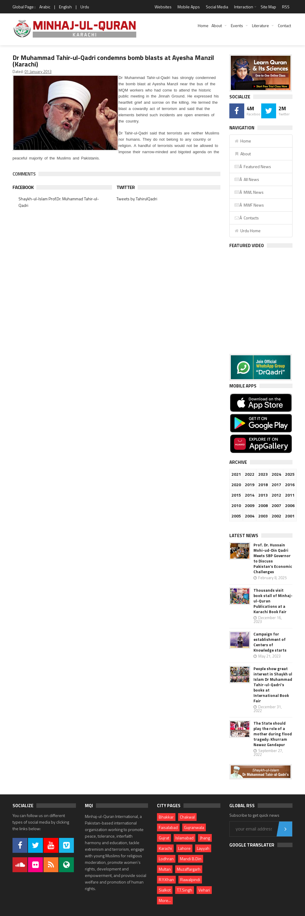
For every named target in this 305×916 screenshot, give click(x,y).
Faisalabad (168, 827)
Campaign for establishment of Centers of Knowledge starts (270, 642)
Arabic (44, 7)
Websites (163, 7)
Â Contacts (246, 218)
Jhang (205, 838)
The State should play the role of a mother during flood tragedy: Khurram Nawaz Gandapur (272, 733)
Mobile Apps (189, 7)
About (216, 25)
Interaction (243, 7)
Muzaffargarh (188, 869)
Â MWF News (249, 205)
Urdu (84, 7)
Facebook (23, 187)
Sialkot (165, 890)
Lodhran (166, 858)
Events (237, 25)
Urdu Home (247, 230)
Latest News (243, 535)
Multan (165, 869)
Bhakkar (166, 817)
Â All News (246, 179)
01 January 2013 (38, 72)
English (65, 7)
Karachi (165, 848)
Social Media (217, 7)
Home (203, 25)
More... (165, 900)
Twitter (125, 187)
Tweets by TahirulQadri (136, 199)
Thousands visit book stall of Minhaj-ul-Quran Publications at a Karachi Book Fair (272, 601)
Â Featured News (252, 166)
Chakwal (187, 817)
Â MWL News (249, 192)
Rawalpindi (190, 879)
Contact (284, 25)
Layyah (203, 848)
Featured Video (246, 245)
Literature (260, 25)
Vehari (204, 890)
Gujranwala (194, 827)
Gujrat (164, 838)
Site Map (268, 7)
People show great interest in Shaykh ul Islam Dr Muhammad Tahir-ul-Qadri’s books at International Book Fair (272, 684)
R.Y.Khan (166, 879)
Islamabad (184, 838)
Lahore (184, 848)
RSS (286, 7)
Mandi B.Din (190, 858)
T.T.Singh (184, 890)
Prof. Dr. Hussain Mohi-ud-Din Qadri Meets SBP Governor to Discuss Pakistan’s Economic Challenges (272, 558)
